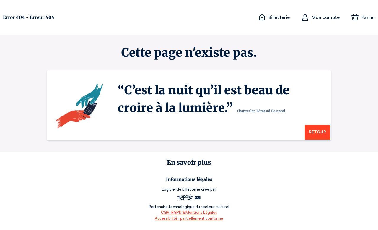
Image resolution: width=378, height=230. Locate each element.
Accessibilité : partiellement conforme (189, 218)
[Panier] (363, 17)
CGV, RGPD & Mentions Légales (189, 212)
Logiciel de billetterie (181, 189)
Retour (317, 132)
